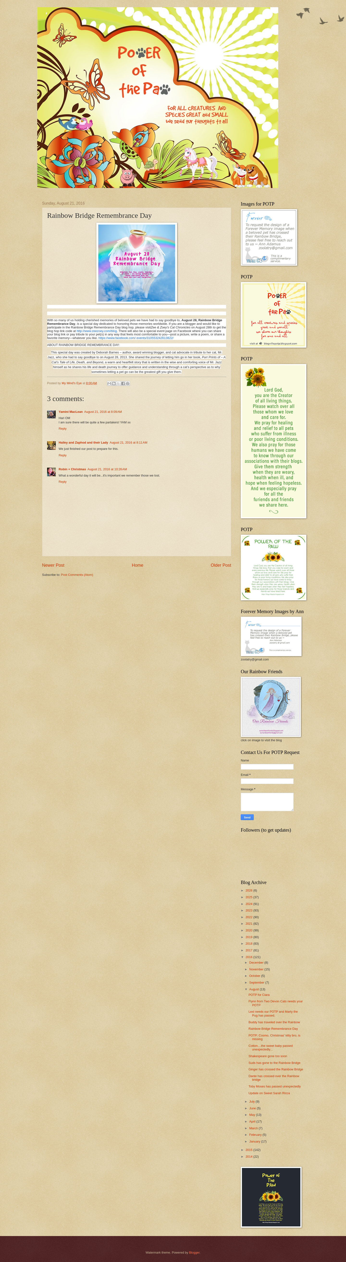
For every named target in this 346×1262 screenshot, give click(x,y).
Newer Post (53, 565)
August (254, 989)
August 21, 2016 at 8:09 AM (103, 412)
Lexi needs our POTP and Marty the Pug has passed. (273, 1013)
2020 (249, 930)
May (252, 1115)
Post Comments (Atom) (77, 575)
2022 (249, 917)
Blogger (194, 1252)
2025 (249, 897)
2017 (249, 950)
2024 (249, 904)
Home (137, 565)
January (255, 1141)
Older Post (221, 565)
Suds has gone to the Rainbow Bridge (274, 1063)
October (255, 976)
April (252, 1121)
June (253, 1108)
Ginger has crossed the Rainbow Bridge (275, 1069)
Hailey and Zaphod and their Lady (83, 442)
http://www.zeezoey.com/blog (97, 331)
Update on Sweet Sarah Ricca (269, 1093)
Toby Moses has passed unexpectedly (274, 1086)
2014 (249, 1156)
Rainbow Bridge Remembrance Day (273, 1028)
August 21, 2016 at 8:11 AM (128, 442)
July (252, 1101)
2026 (249, 890)
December (256, 962)
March (254, 1128)
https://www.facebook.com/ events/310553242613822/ (136, 338)
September (257, 982)
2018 (249, 943)
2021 (249, 923)
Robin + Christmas (72, 469)
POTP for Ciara (259, 995)
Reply (63, 428)
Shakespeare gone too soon (267, 1056)
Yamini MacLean (71, 412)
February (255, 1134)
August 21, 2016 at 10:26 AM (107, 469)
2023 (249, 910)
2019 (249, 937)
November (256, 969)
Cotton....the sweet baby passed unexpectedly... (270, 1047)
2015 (249, 1150)
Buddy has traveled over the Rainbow (274, 1022)
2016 (249, 957)
